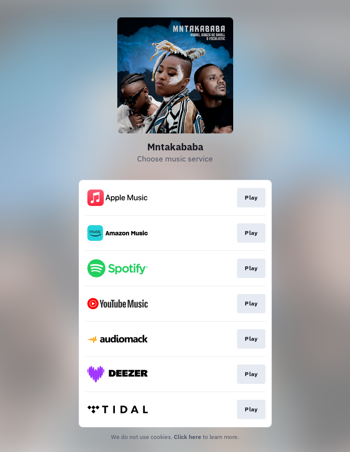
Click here (187, 436)
